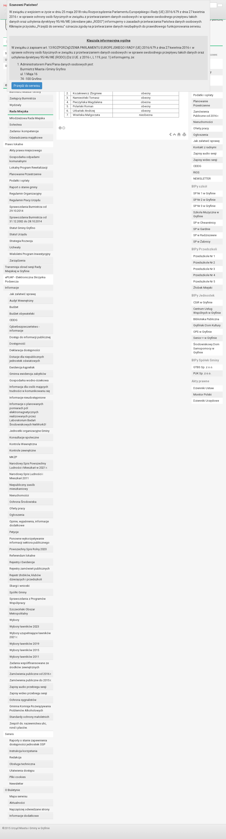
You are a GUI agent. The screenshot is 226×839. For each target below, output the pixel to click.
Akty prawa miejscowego (25, 150)
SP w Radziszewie (205, 235)
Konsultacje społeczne (24, 437)
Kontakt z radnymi (204, 147)
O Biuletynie (12, 790)
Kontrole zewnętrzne (22, 450)
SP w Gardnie (201, 229)
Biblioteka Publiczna (206, 319)
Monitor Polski (202, 394)
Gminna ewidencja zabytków (27, 373)
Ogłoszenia (16, 514)
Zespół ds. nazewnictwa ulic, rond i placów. (28, 725)
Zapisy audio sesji (205, 153)
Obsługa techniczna (22, 764)
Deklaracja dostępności (24, 350)
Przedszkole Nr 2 (204, 262)
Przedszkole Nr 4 (204, 275)
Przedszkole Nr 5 (204, 281)
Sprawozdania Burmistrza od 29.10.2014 (28, 209)
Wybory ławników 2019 (24, 643)
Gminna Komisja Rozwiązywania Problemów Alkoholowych (30, 708)
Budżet (13, 307)
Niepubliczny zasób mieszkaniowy (22, 487)
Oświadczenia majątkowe (25, 137)
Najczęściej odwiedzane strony (29, 809)
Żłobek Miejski (202, 287)
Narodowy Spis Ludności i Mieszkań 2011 (26, 476)
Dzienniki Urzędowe (206, 400)
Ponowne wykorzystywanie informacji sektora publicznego (29, 540)
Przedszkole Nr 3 (204, 269)
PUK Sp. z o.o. (202, 373)
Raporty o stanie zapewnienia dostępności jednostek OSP (28, 742)
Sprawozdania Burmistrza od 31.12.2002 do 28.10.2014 (28, 219)
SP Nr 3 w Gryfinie (204, 206)
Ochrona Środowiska (22, 501)
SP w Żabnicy (201, 241)
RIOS (196, 172)
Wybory (14, 620)
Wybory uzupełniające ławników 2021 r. (30, 635)
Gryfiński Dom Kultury (206, 325)
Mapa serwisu (18, 796)
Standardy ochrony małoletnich (29, 716)
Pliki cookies (17, 777)
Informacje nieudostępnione (27, 397)
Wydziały (15, 105)
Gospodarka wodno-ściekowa (29, 380)
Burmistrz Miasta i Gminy (25, 91)
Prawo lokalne (14, 144)
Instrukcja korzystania (23, 751)
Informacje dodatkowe (24, 815)
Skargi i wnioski (19, 585)
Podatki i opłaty (19, 180)
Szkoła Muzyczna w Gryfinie (206, 214)
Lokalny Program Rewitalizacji (28, 167)
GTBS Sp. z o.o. (203, 367)
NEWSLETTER (202, 178)
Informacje (12, 287)
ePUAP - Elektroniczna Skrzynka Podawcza (25, 279)
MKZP (13, 457)
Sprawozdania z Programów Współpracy (27, 601)
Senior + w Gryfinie (205, 338)
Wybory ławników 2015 (24, 650)
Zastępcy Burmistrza (22, 98)
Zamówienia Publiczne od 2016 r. (206, 113)
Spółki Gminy (17, 592)
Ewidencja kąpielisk (22, 367)
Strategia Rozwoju (21, 241)
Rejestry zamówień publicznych (29, 568)
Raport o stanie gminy (23, 187)
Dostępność (17, 343)
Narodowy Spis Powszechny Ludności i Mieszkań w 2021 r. (28, 465)
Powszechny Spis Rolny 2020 (28, 549)
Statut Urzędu (18, 234)
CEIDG (13, 320)
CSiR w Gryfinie (202, 302)
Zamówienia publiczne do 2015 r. (30, 680)
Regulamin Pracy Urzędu (24, 200)
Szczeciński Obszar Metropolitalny (22, 611)
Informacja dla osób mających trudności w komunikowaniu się (29, 389)
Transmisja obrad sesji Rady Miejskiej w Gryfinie (23, 269)
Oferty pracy (17, 508)
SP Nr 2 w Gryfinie (204, 199)
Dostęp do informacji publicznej (30, 337)
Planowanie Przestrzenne (25, 174)
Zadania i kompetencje (24, 131)
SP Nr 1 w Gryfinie (204, 193)
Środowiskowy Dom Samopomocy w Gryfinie (206, 348)
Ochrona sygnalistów (22, 700)
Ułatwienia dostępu (21, 770)
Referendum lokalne (22, 555)
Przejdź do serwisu (27, 85)
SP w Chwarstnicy (204, 222)
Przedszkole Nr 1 (204, 256)
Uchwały (15, 247)
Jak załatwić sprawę (22, 294)
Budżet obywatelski (21, 313)
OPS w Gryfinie (202, 331)
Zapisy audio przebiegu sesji (27, 687)
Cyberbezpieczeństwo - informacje (24, 328)
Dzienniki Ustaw (203, 388)
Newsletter (16, 783)
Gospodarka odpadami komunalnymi (24, 159)
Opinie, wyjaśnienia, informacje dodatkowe (29, 523)
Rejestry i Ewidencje (22, 562)
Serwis (9, 734)
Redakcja (15, 757)
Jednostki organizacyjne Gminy (29, 430)
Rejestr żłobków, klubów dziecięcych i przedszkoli (25, 577)
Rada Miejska (18, 111)
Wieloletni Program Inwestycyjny (29, 254)
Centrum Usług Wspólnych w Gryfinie (207, 311)
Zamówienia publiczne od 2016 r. (30, 674)
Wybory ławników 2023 (24, 626)
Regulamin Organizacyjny (25, 193)
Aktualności (17, 802)
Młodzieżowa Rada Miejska (27, 118)
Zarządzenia (17, 260)
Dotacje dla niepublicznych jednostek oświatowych (26, 359)
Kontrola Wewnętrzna (23, 444)
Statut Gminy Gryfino (22, 228)
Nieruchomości (19, 495)
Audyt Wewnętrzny (21, 300)
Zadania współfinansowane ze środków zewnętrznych (29, 665)
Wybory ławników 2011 (24, 656)
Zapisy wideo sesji (205, 159)
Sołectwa (15, 124)
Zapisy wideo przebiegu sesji (28, 693)
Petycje (14, 532)
